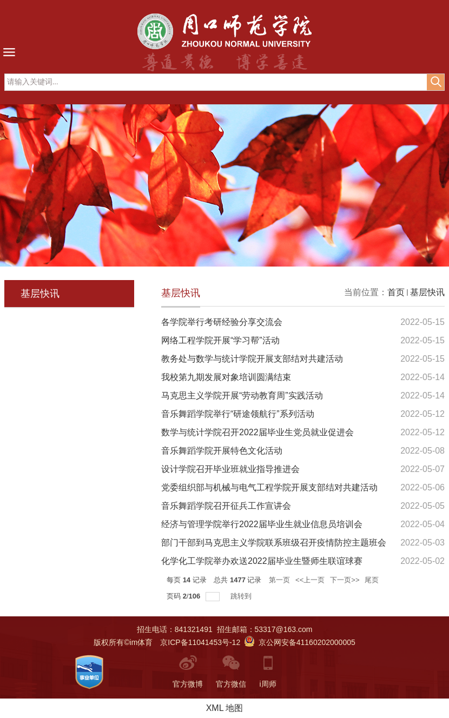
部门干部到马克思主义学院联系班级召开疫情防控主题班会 (273, 542)
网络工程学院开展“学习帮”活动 (220, 340)
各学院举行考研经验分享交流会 (221, 322)
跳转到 (242, 596)
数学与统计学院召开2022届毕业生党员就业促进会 (257, 432)
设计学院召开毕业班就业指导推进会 (230, 469)
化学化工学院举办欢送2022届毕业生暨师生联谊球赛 (261, 561)
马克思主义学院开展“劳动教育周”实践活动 (242, 395)
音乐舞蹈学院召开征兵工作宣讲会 (226, 505)
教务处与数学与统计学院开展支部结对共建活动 (252, 358)
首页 (396, 292)
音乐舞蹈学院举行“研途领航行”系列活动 (237, 413)
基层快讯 (427, 292)
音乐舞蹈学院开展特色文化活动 (221, 450)
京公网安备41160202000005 (300, 642)
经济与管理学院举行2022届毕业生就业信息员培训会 (261, 524)
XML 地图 (224, 708)
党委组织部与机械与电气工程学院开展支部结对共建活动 (269, 487)
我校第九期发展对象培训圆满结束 (226, 377)
